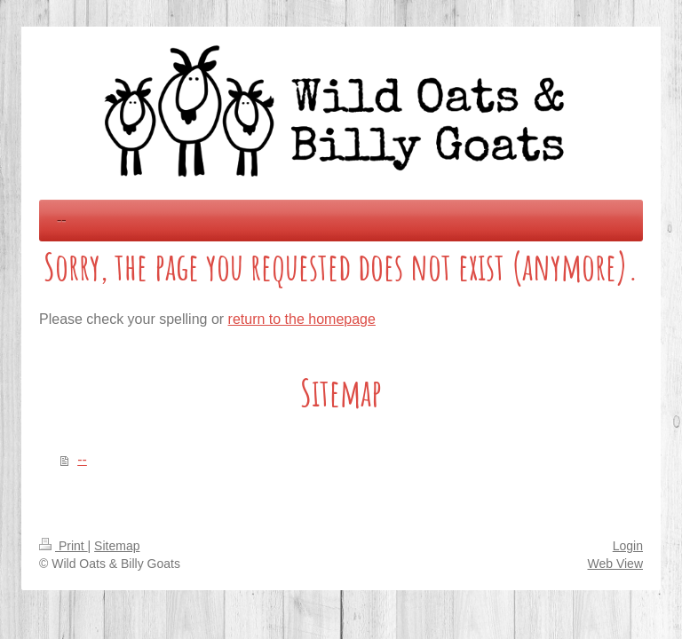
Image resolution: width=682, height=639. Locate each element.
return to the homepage (302, 319)
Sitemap (116, 546)
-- (82, 459)
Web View (615, 563)
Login (628, 546)
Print (63, 546)
